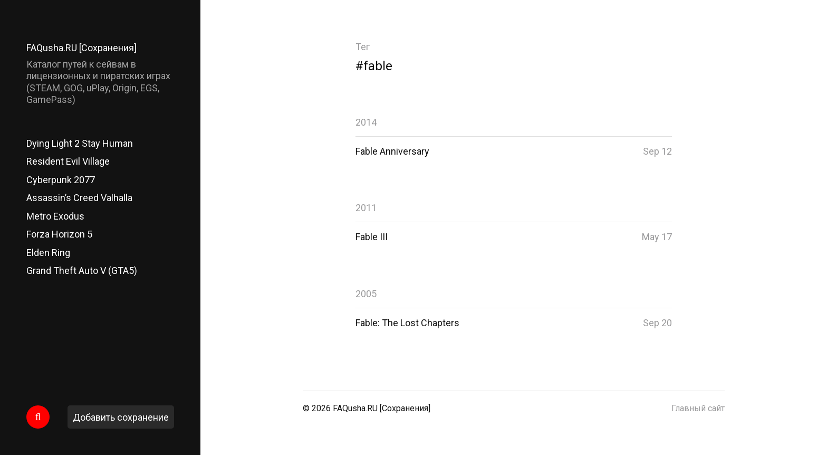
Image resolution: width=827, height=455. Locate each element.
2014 (366, 122)
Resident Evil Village (68, 161)
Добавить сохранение (121, 417)
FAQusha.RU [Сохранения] (81, 47)
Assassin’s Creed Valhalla (79, 197)
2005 (366, 293)
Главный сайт (698, 408)
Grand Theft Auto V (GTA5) (81, 270)
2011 (366, 207)
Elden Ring (48, 252)
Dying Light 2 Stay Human (79, 143)
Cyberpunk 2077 (60, 179)
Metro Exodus (55, 216)
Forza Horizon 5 (59, 234)
